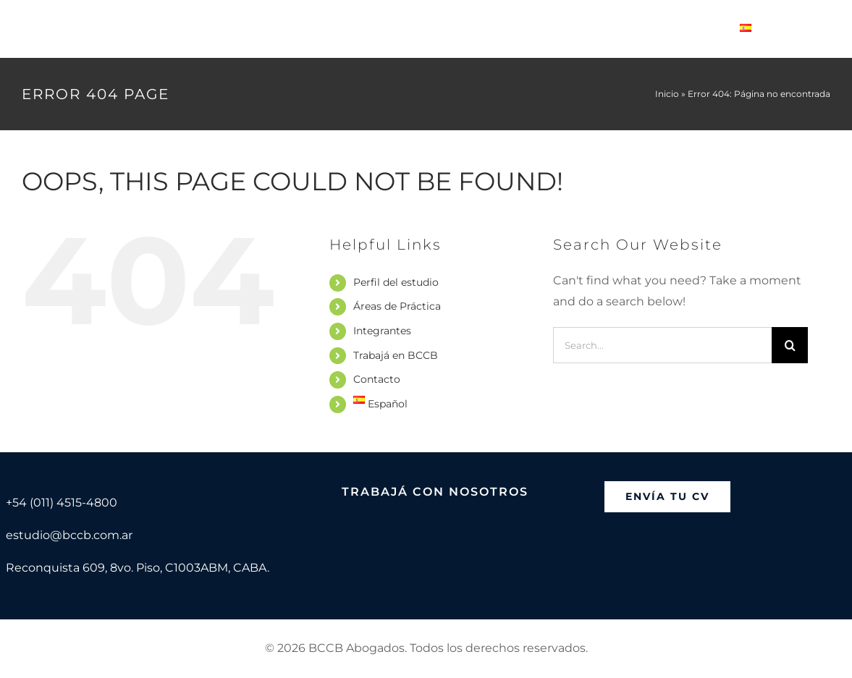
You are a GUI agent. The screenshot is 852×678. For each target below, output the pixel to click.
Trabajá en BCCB (395, 355)
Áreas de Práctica (397, 306)
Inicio (667, 93)
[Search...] (662, 345)
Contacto (376, 379)
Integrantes (382, 330)
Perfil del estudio (396, 282)
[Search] (790, 345)
